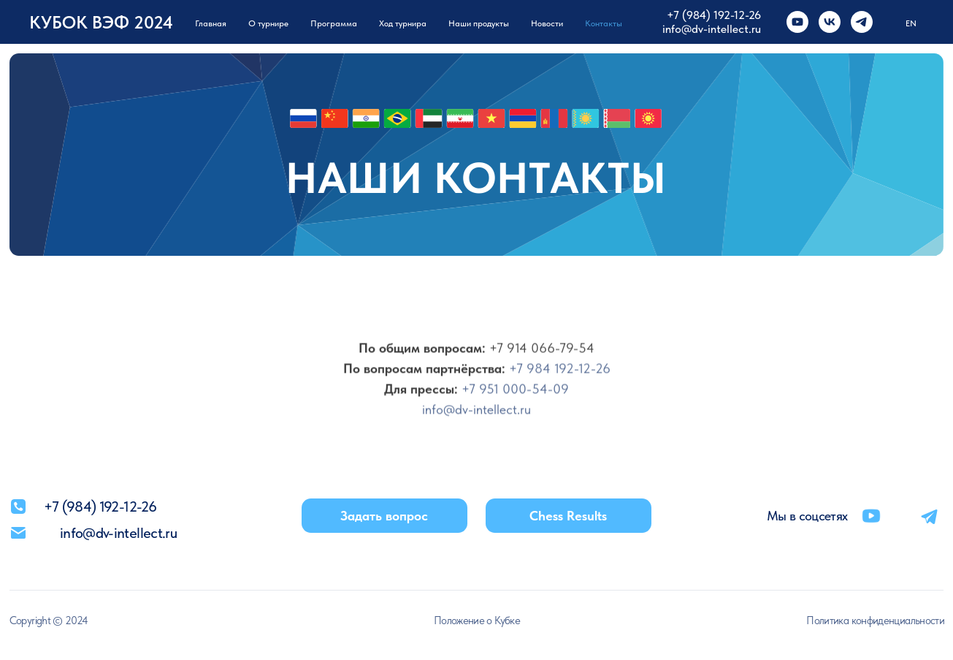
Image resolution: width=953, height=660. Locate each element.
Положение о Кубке (477, 620)
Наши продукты (478, 23)
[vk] (830, 22)
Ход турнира (402, 23)
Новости (547, 23)
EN (911, 23)
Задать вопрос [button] (384, 515)
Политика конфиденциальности (875, 620)
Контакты (603, 23)
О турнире (268, 23)
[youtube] (797, 22)
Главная (210, 23)
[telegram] (862, 22)
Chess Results (568, 515)
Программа (333, 23)
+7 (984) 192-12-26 (714, 15)
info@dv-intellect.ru (711, 29)
